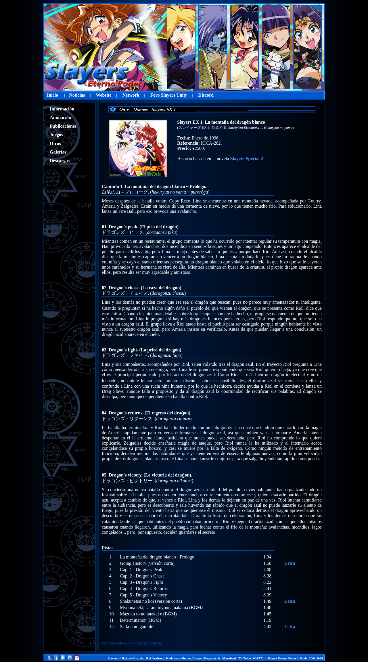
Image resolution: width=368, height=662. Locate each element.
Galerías (58, 152)
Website (103, 95)
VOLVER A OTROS (148, 643)
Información (62, 108)
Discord (206, 95)
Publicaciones (63, 126)
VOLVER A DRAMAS (116, 643)
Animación (60, 117)
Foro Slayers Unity (168, 95)
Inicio (52, 95)
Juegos (56, 134)
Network (130, 95)
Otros (55, 143)
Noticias (77, 95)
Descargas (60, 160)
